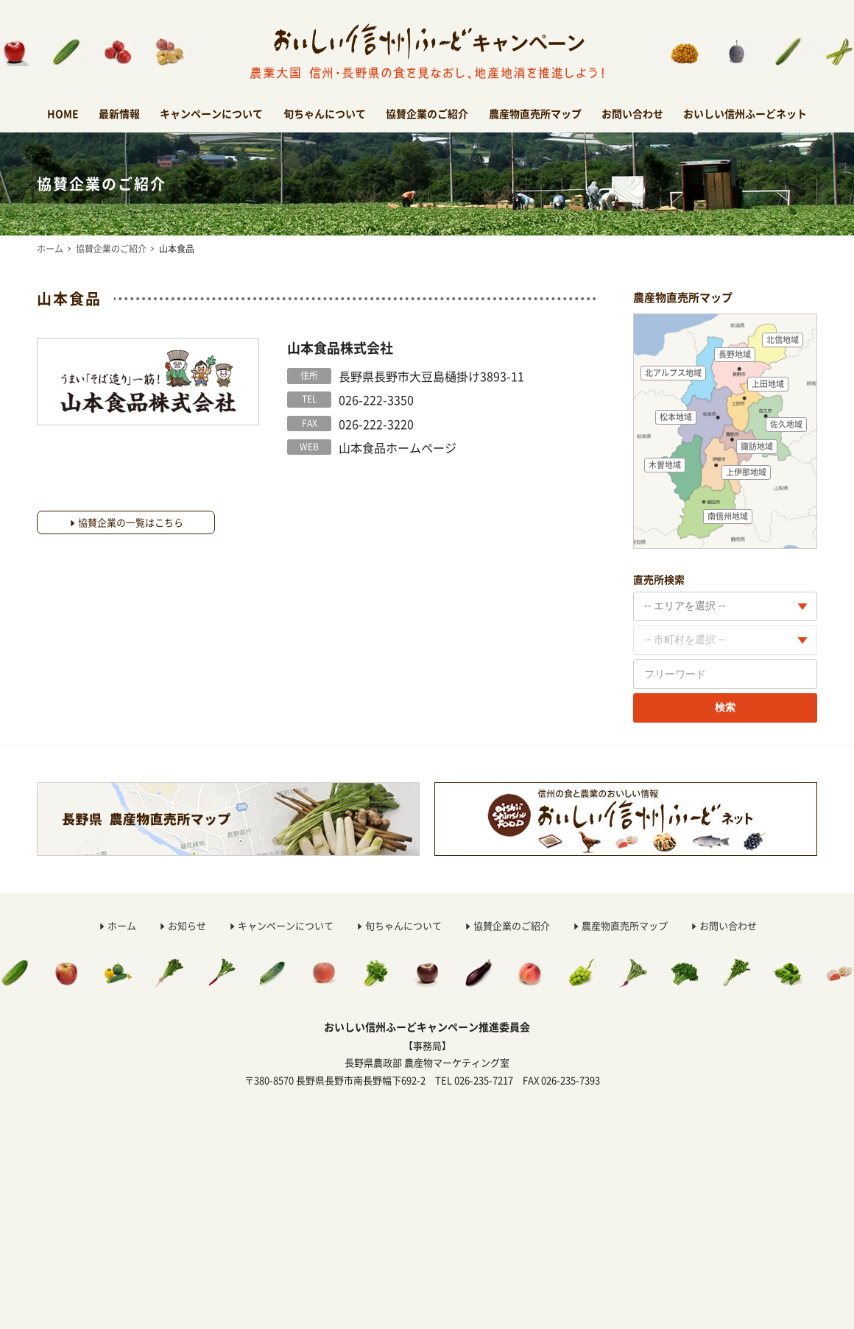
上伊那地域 (746, 472)
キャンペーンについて (211, 113)
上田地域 (768, 384)
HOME (63, 113)
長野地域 (735, 354)
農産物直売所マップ (535, 113)
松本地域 (676, 417)
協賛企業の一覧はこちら (130, 522)
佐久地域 (786, 424)
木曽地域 (665, 464)
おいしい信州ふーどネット (745, 113)
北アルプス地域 (673, 372)
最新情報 (119, 113)
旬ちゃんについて (324, 113)
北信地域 (782, 339)
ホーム (50, 248)
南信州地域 (727, 516)
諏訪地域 (757, 446)
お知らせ (187, 925)
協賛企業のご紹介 (427, 113)
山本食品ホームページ (397, 447)
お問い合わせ (632, 113)
